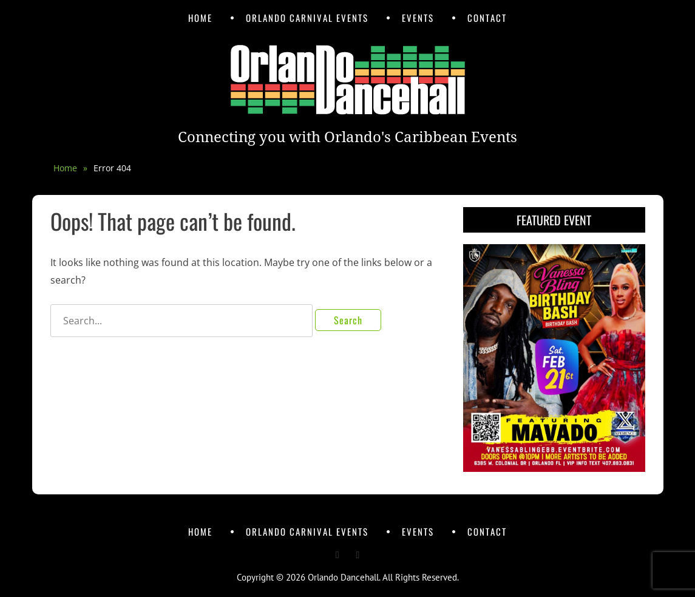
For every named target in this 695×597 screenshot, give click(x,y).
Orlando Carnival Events (307, 17)
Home (200, 17)
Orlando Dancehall (343, 577)
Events (418, 17)
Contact (487, 17)
